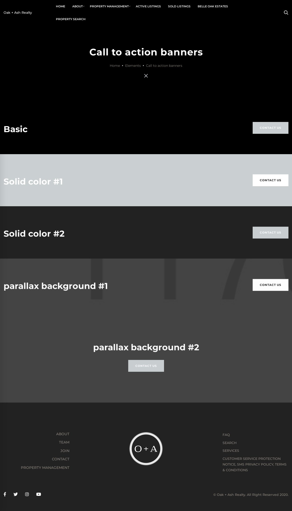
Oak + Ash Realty (18, 12)
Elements (133, 65)
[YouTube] (38, 494)
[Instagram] (27, 494)
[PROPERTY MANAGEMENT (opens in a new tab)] (36, 468)
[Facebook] (4, 494)
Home (115, 65)
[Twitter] (15, 494)
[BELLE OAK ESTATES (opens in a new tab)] (212, 6)
